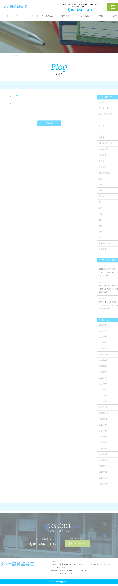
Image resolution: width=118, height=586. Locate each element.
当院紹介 (29, 16)
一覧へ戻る (49, 126)
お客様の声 (86, 16)
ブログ (102, 16)
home (4, 57)
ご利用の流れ (47, 16)
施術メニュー (67, 16)
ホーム (14, 16)
